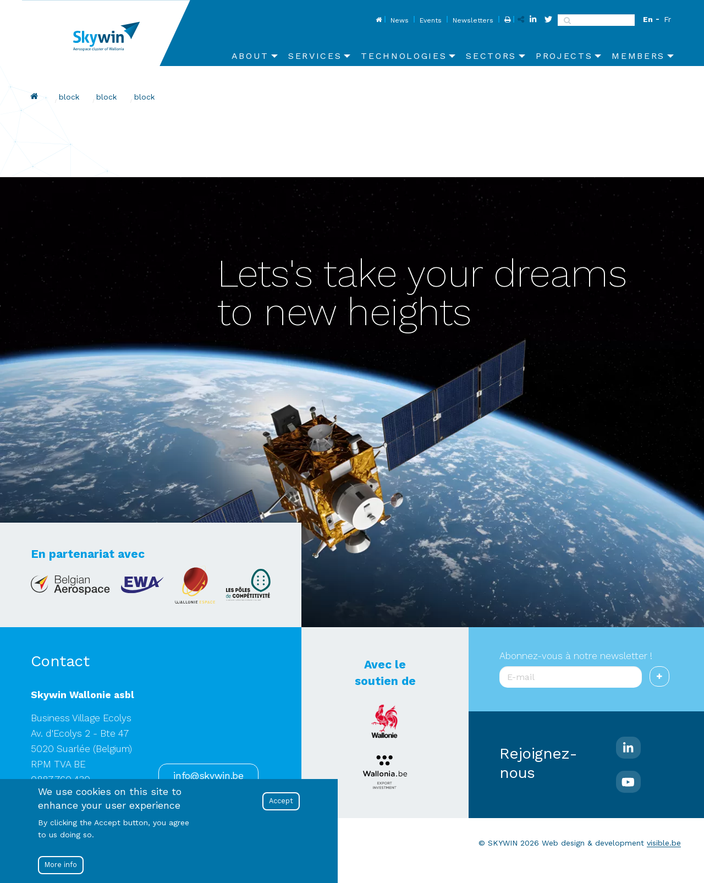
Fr (667, 19)
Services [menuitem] (315, 56)
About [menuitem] (250, 56)
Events (431, 20)
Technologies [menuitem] (404, 56)
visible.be (664, 842)
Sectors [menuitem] (491, 56)
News (400, 20)
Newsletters (473, 20)
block (69, 96)
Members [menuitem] (638, 56)
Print (506, 20)
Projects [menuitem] (564, 56)
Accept (281, 801)
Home (377, 20)
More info (61, 864)
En (648, 19)
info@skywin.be (208, 775)
